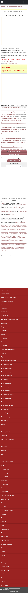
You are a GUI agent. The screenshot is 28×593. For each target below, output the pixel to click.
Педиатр (3, 506)
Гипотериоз (4, 133)
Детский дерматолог (7, 368)
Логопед (3, 450)
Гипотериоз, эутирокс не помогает (10, 144)
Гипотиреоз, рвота (6, 125)
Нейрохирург (5, 473)
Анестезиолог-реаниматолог (9, 319)
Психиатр (4, 521)
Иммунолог (4, 428)
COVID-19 (4, 312)
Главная (3, 6)
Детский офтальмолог (7, 394)
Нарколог (3, 465)
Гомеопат (4, 353)
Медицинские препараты (8, 297)
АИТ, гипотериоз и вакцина (8, 114)
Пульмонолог (5, 529)
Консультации (5, 293)
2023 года (14, 63)
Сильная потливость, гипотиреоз (10, 140)
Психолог (3, 525)
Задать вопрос (5, 290)
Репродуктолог (5, 540)
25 (6, 63)
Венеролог (4, 323)
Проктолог (4, 518)
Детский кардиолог (6, 375)
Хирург (3, 581)
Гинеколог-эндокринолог (8, 349)
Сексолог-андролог (6, 544)
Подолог (3, 514)
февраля (10, 63)
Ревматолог (4, 533)
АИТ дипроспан (5, 116)
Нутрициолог (5, 484)
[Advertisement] (14, 31)
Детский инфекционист (8, 372)
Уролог (3, 559)
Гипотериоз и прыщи (6, 127)
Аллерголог (4, 315)
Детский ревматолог (7, 405)
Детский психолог (6, 398)
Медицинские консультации (14, 6)
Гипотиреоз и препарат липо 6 (9, 118)
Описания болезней (7, 301)
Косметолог (4, 443)
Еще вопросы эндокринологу (14, 151)
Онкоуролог (4, 491)
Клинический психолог (7, 439)
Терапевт (3, 551)
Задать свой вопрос (14, 154)
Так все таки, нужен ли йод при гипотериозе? (13, 146)
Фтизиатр (3, 577)
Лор (2, 454)
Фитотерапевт (5, 570)
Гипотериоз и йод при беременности (11, 112)
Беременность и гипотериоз (8, 131)
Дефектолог (4, 420)
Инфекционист (5, 431)
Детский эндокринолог (7, 416)
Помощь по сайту (16, 588)
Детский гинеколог (6, 364)
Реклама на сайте (14, 591)
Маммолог (4, 458)
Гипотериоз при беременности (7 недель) (12, 120)
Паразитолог (4, 503)
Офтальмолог (5, 499)
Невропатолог (5, 469)
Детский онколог (6, 390)
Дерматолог (4, 357)
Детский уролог (5, 409)
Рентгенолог (4, 536)
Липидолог (4, 446)
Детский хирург (5, 413)
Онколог (3, 488)
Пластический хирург (7, 510)
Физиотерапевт (5, 566)
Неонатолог (4, 476)
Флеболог (4, 574)
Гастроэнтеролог (6, 327)
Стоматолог (4, 548)
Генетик (3, 334)
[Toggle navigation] (25, 2)
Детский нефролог (6, 387)
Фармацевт (4, 563)
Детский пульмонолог (7, 402)
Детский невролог (6, 383)
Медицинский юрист (7, 461)
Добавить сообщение (14, 160)
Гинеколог (4, 345)
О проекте (11, 588)
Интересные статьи (6, 305)
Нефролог (4, 480)
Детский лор (4, 379)
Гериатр (3, 342)
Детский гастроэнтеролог (8, 360)
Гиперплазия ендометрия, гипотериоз (11, 138)
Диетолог (3, 424)
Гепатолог (4, 338)
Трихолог (3, 555)
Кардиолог (4, 435)
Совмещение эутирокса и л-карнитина (11, 149)
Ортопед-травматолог (7, 495)
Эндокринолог (4, 8)
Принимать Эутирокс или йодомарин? (11, 107)
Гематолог (4, 330)
